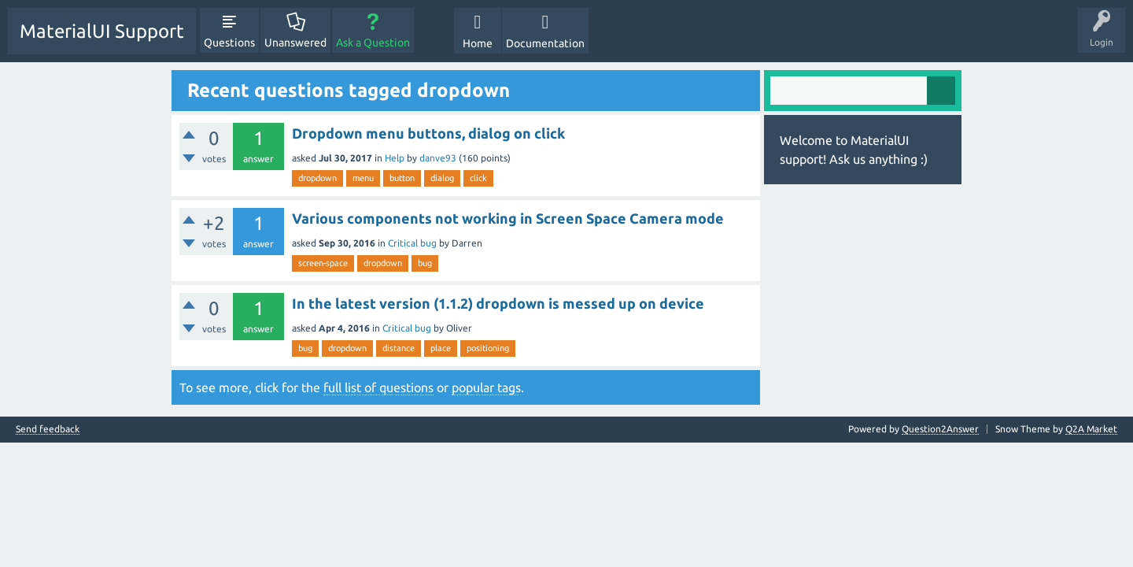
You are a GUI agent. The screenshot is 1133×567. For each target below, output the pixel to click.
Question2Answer (940, 429)
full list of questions (378, 387)
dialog (442, 178)
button (402, 178)
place (440, 348)
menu (363, 178)
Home (478, 43)
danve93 (437, 158)
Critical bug (412, 243)
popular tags (486, 387)
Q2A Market (1091, 429)
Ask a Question (373, 42)
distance (398, 348)
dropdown (317, 178)
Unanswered (295, 42)
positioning (488, 348)
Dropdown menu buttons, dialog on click (428, 133)
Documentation (545, 43)
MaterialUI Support (102, 31)
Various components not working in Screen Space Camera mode (508, 218)
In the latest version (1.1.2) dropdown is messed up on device (498, 303)
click (478, 178)
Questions (229, 42)
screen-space (323, 263)
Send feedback (47, 429)
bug (425, 263)
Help (394, 158)
